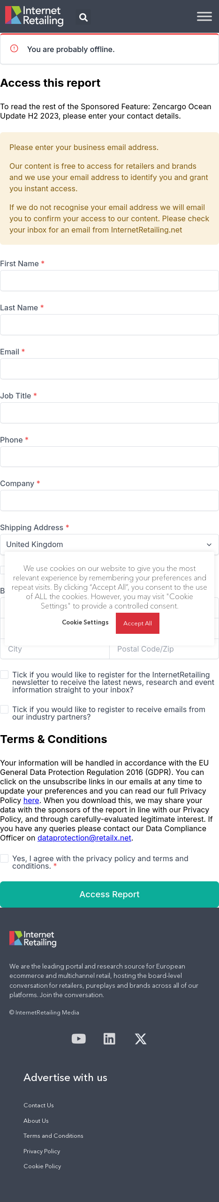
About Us (36, 1120)
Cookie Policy (42, 1166)
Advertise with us (65, 1077)
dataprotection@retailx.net (84, 837)
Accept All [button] (137, 623)
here (31, 800)
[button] (83, 17)
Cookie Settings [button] (85, 622)
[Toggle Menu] (204, 16)
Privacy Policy (41, 1151)
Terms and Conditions (53, 1135)
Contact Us (38, 1105)
